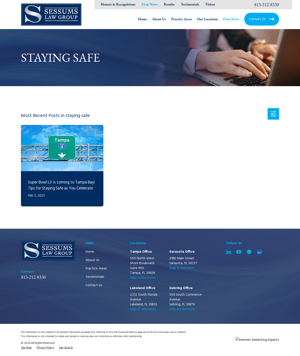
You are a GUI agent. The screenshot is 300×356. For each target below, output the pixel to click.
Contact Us (94, 285)
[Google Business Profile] (259, 251)
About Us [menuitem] (159, 19)
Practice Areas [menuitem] (181, 19)
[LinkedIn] (228, 251)
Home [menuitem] (142, 19)
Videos (210, 4)
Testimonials (190, 4)
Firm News (150, 4)
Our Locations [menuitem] (207, 19)
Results (169, 4)
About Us (92, 260)
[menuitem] (26, 348)
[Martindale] (249, 251)
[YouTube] (238, 251)
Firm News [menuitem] (231, 19)
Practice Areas (96, 268)
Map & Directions (143, 278)
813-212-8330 (266, 4)
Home (90, 252)
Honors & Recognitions (118, 4)
